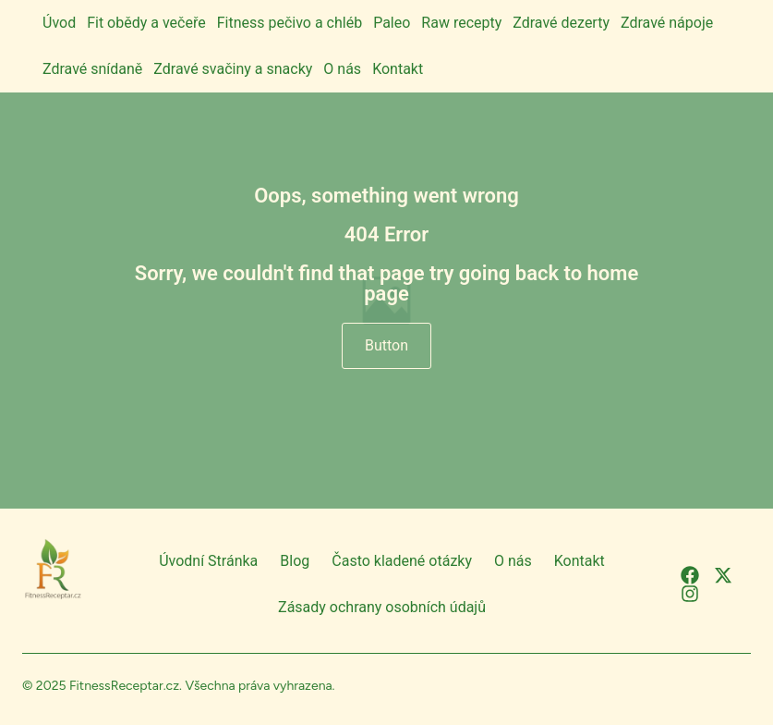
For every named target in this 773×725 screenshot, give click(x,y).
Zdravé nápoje (667, 22)
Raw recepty (461, 22)
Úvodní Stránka (208, 561)
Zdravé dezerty (561, 22)
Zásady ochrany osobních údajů (382, 607)
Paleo (391, 22)
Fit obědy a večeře (146, 22)
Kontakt (397, 69)
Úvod (59, 22)
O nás (342, 69)
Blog (294, 561)
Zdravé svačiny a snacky (232, 69)
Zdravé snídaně (92, 69)
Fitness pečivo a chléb (289, 22)
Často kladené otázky (402, 561)
